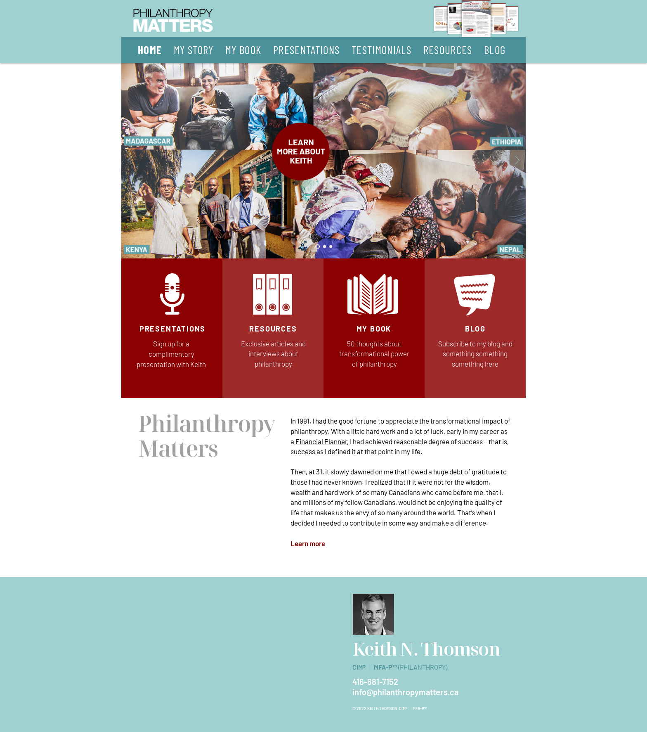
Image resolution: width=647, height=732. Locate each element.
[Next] (517, 161)
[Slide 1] (317, 246)
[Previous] (130, 161)
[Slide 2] (324, 246)
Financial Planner (321, 441)
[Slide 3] (330, 246)
